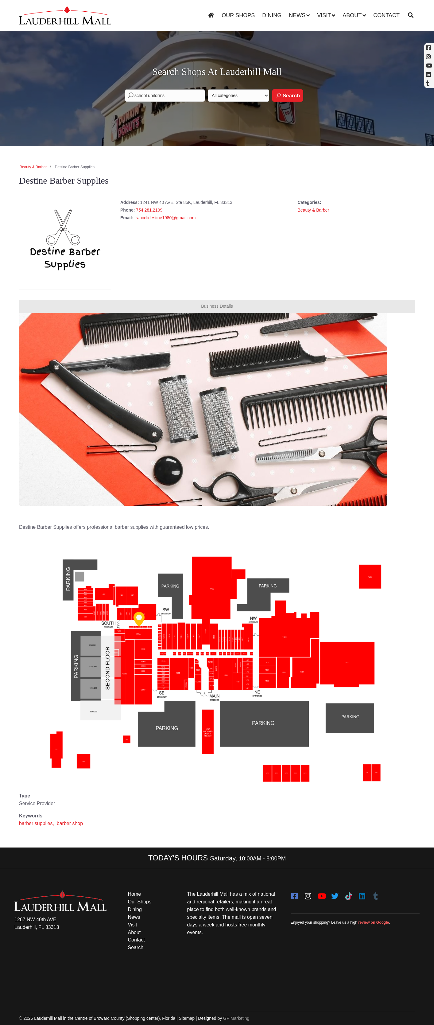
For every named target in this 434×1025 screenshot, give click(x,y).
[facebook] (294, 894)
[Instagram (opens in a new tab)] (429, 56)
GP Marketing (236, 1018)
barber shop (70, 823)
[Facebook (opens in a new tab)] (429, 47)
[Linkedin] (429, 74)
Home (134, 894)
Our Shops (238, 15)
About (352, 15)
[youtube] (321, 894)
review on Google (373, 922)
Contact (386, 15)
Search (288, 95)
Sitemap (187, 1018)
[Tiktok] (348, 894)
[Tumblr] (375, 894)
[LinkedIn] (362, 894)
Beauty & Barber (33, 167)
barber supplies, (37, 823)
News (297, 15)
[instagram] (308, 894)
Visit (324, 15)
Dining (271, 15)
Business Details (217, 306)
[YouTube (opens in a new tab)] (429, 65)
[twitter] (335, 894)
